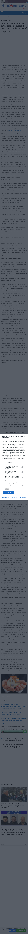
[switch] (22, 467)
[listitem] (14, 463)
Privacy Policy (22, 497)
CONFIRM (8, 492)
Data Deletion (5, 497)
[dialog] (14, 467)
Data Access (14, 497)
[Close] (25, 436)
